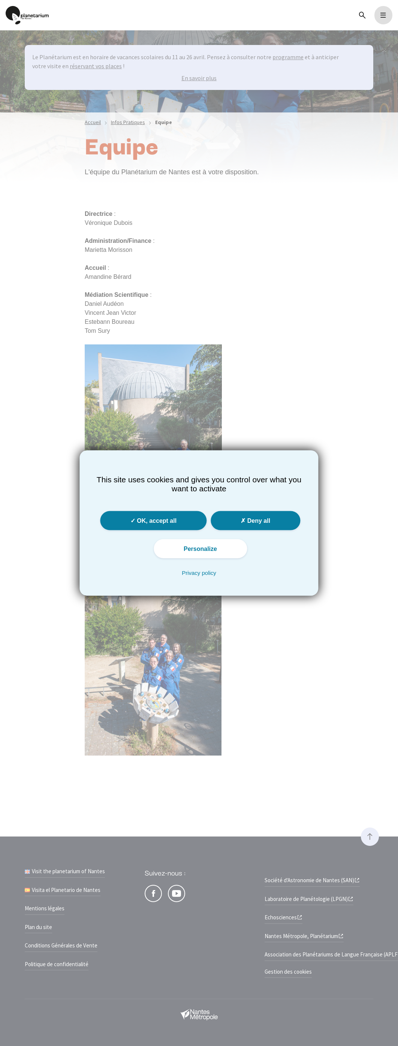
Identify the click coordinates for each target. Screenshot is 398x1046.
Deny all (255, 520)
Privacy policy (199, 572)
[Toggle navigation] (383, 15)
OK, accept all (153, 520)
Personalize (200, 548)
